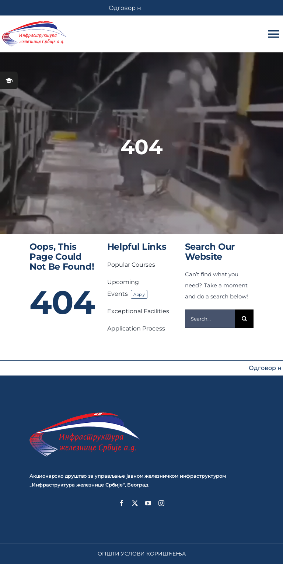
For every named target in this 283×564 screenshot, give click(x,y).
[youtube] (148, 503)
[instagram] (161, 503)
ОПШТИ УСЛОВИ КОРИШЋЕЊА (142, 553)
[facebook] (122, 503)
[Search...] (210, 318)
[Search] (244, 318)
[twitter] (135, 503)
